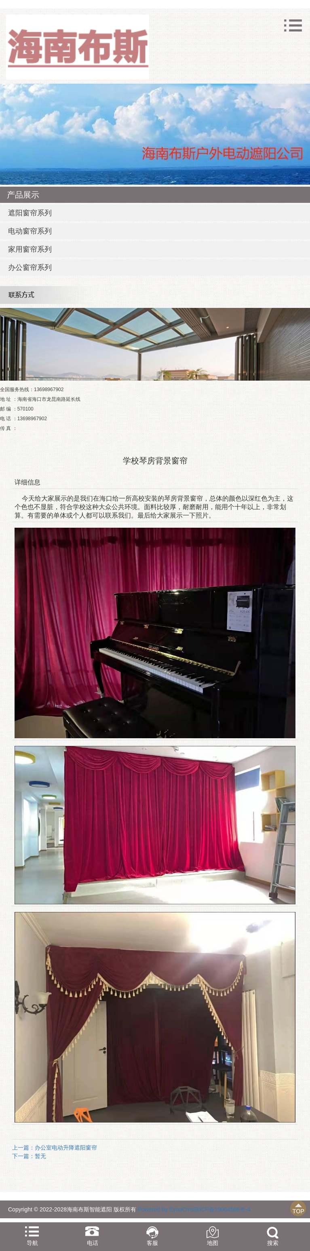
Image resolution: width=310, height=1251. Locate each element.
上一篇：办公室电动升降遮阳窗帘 (54, 1147)
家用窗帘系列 (30, 249)
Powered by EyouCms (165, 1209)
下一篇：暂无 (29, 1156)
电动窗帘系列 (30, 231)
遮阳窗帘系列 (30, 213)
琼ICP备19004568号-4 (222, 1209)
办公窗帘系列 (30, 267)
